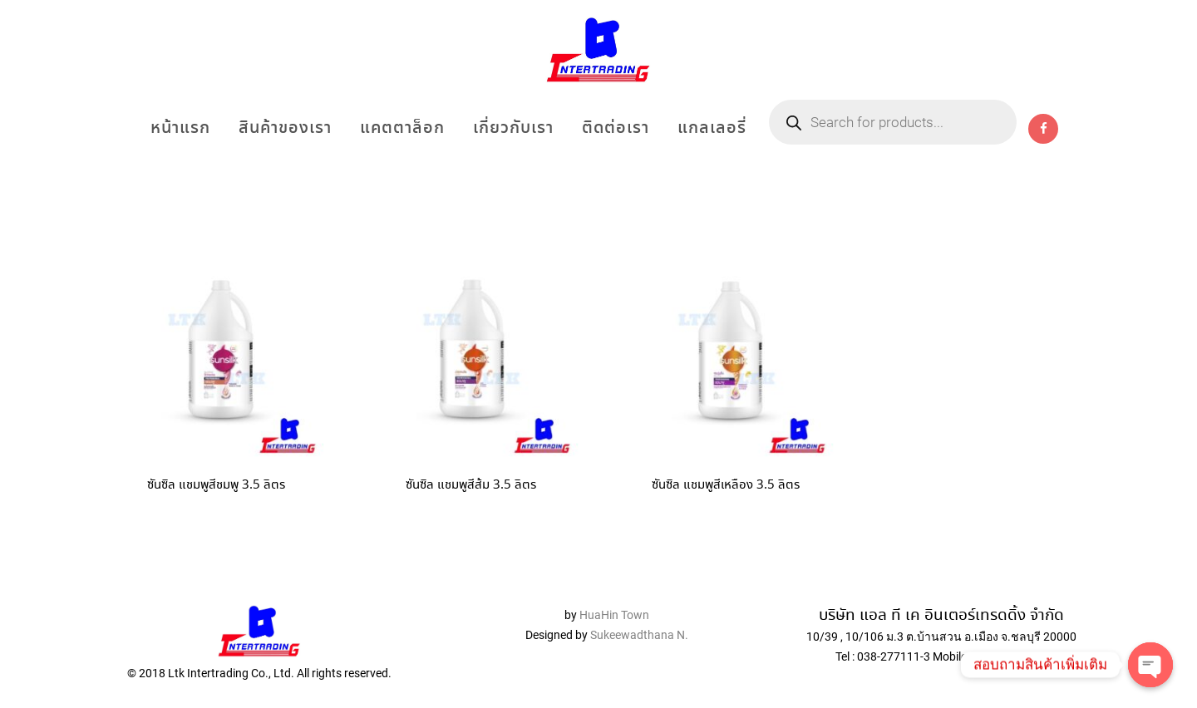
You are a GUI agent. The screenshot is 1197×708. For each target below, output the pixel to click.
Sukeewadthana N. (638, 635)
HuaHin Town (614, 615)
